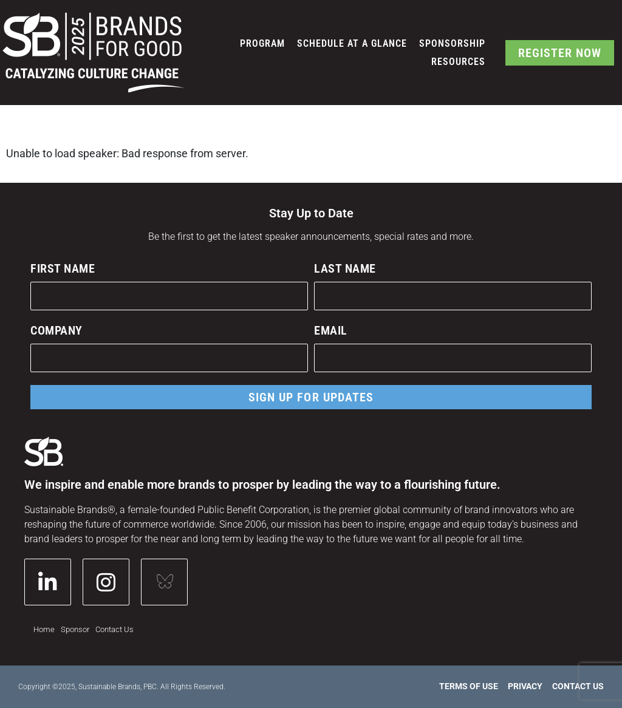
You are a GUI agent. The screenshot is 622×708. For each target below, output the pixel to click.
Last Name (345, 268)
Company (56, 330)
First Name (62, 268)
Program (262, 43)
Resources (458, 61)
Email (330, 330)
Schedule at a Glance (352, 43)
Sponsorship (452, 43)
